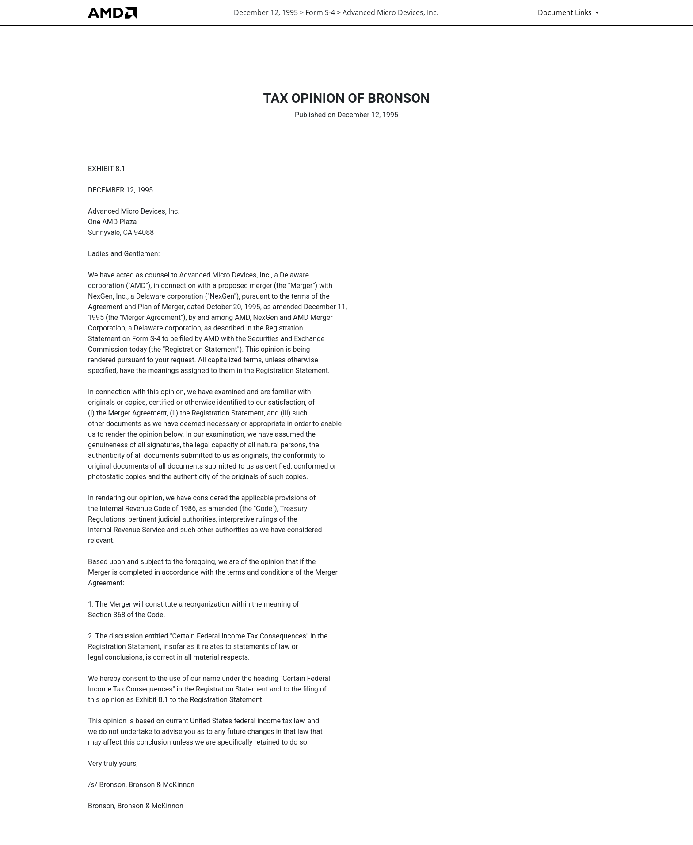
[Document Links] (570, 12)
